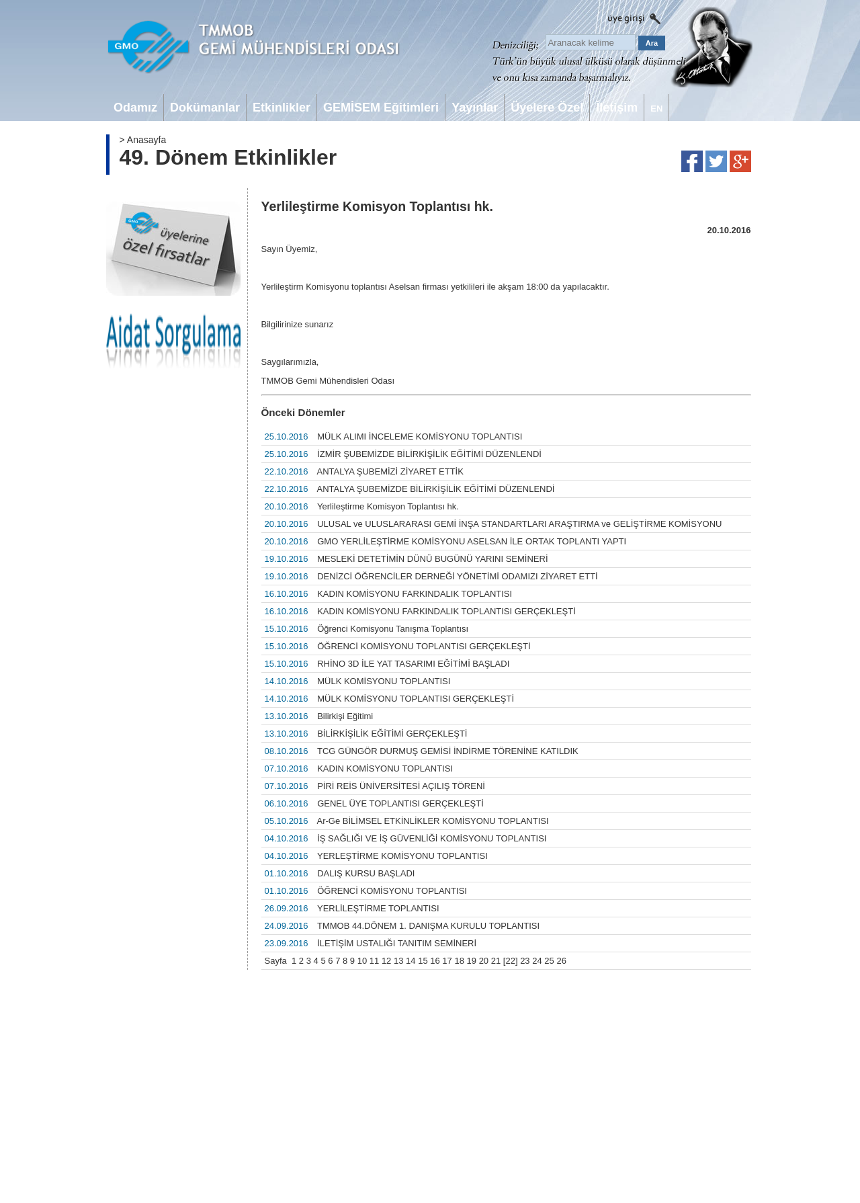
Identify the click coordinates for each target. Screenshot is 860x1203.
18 (459, 961)
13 (398, 961)
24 (537, 961)
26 (561, 961)
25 (549, 961)
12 (386, 961)
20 (483, 961)
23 (524, 961)
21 (496, 961)
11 (374, 961)
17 (447, 961)
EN (656, 108)
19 (471, 961)
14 (410, 961)
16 (434, 961)
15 (422, 961)
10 (362, 961)
